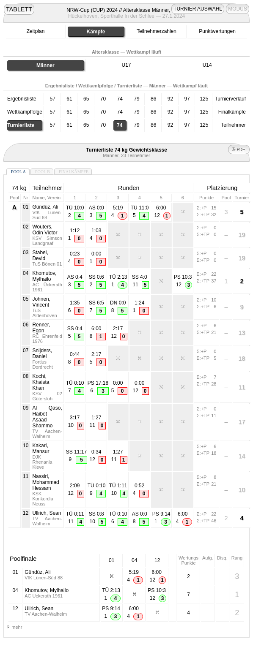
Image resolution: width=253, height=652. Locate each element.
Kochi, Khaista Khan (40, 382)
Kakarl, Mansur (40, 448)
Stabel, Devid (40, 255)
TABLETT (19, 9)
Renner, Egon (41, 328)
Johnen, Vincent (41, 302)
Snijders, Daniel (42, 353)
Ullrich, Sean (46, 513)
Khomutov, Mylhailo (44, 276)
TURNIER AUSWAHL (197, 9)
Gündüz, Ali (45, 207)
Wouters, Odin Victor (44, 230)
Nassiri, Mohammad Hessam (45, 482)
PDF (239, 149)
